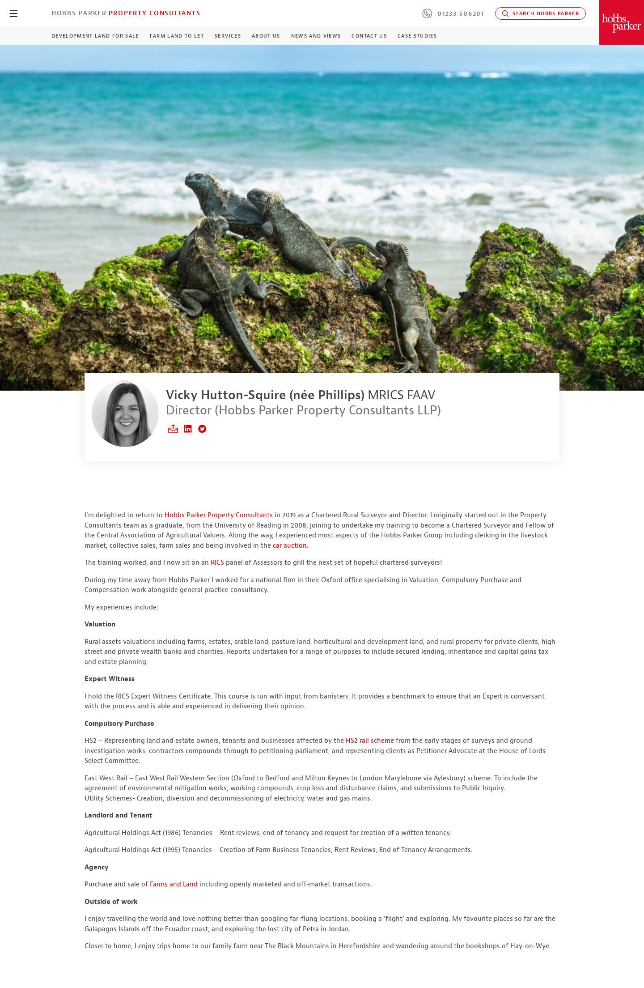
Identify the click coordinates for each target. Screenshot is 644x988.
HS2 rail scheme (370, 741)
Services (228, 36)
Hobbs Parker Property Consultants (219, 515)
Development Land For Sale (95, 36)
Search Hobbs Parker (540, 13)
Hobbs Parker (79, 13)
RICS (217, 562)
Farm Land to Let (177, 36)
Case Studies (417, 36)
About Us (266, 36)
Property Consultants (155, 13)
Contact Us (369, 36)
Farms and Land (174, 884)
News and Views (316, 36)
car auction (290, 545)
